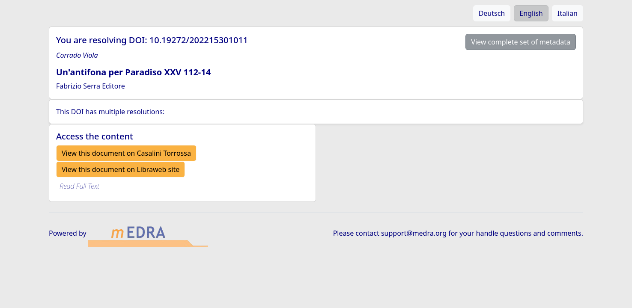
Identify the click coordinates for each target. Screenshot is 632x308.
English (531, 13)
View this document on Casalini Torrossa (126, 153)
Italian (567, 13)
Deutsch (492, 13)
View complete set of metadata (520, 42)
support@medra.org (414, 233)
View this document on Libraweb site (120, 169)
